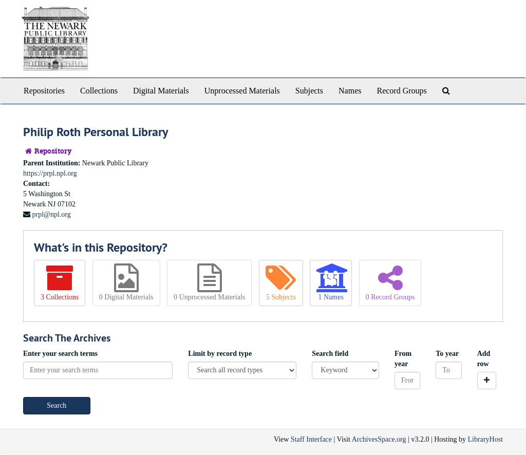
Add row (484, 359)
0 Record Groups (390, 282)
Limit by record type (220, 353)
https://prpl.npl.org (50, 173)
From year (402, 359)
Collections (99, 90)
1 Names (330, 282)
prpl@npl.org (51, 214)
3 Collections (60, 282)
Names (350, 90)
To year (447, 353)
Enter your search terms (60, 353)
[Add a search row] (486, 380)
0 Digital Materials (126, 282)
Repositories (44, 90)
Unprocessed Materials (242, 90)
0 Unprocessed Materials (209, 282)
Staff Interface (311, 439)
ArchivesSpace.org (379, 439)
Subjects (309, 90)
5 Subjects (281, 282)
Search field (330, 353)
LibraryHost (485, 439)
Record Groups (401, 90)
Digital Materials (161, 90)
